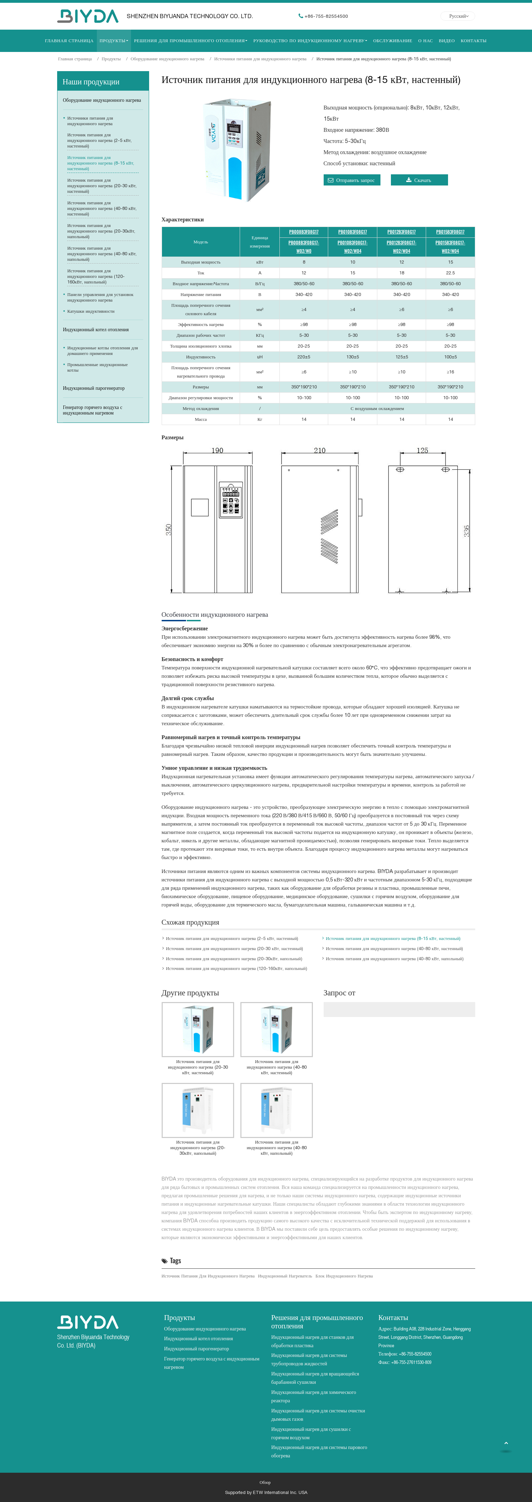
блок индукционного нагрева (344, 1276)
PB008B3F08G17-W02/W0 (303, 246)
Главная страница (69, 40)
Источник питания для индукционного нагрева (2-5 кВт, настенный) (232, 938)
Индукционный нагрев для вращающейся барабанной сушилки (315, 1378)
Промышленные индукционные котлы (97, 367)
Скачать (418, 180)
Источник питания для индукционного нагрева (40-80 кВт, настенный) (394, 948)
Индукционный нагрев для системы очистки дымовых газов (318, 1415)
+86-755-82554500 (326, 16)
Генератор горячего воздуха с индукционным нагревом (93, 410)
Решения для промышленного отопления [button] (189, 40)
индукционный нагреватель (285, 1276)
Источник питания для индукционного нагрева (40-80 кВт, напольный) (394, 958)
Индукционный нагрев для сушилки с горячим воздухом (311, 1433)
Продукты (111, 58)
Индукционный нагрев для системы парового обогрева (319, 1451)
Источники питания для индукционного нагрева (260, 58)
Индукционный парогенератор (94, 388)
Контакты (473, 40)
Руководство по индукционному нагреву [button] (308, 40)
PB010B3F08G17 (352, 231)
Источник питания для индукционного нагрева (208, 1276)
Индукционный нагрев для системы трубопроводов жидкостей (309, 1359)
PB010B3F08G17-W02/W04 (353, 246)
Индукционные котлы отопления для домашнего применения (102, 350)
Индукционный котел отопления (96, 329)
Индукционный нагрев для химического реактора (313, 1396)
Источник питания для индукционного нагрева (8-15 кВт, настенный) (393, 938)
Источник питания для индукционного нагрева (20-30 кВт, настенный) (234, 948)
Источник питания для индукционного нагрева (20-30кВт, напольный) (234, 958)
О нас (425, 40)
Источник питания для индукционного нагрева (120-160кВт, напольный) (236, 968)
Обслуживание (392, 40)
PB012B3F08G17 (401, 231)
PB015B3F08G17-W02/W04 (450, 246)
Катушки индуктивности (90, 311)
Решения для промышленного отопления (317, 1320)
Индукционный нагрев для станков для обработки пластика (312, 1341)
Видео (447, 40)
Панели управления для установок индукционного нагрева (100, 297)
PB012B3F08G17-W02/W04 (401, 246)
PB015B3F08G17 (450, 231)
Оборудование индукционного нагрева (168, 58)
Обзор (265, 1482)
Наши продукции (91, 80)
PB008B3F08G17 (303, 231)
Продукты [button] (112, 40)
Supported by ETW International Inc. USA (266, 1492)
